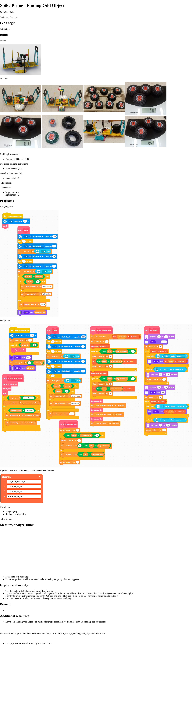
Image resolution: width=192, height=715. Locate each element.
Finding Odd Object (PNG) (17, 159)
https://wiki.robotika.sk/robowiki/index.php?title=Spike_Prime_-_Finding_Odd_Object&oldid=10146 (60, 633)
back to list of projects (9, 17)
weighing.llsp (11, 511)
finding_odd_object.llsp (15, 514)
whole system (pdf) (14, 168)
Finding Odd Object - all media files (32, 622)
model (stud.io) (12, 178)
